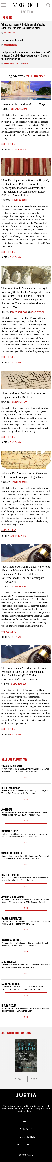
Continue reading (8, 144)
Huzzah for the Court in (24, 104)
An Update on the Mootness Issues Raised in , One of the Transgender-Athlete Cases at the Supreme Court (25, 56)
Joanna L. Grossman (12, 896)
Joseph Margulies (10, 45)
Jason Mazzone (28, 64)
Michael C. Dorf (9, 33)
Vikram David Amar (11, 64)
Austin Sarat (8, 962)
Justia (26, 11)
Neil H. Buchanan (10, 787)
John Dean (6, 809)
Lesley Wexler (8, 1005)
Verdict (26, 5)
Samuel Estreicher (11, 853)
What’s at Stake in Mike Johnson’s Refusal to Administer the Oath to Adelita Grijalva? (23, 26)
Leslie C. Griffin (10, 875)
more (26, 777)
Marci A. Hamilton (11, 918)
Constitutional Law (18, 150)
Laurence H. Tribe (11, 983)
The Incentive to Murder (13, 40)
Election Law (15, 257)
